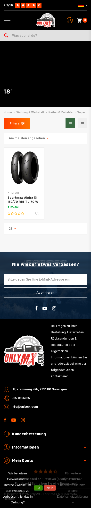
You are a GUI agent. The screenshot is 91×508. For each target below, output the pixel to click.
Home (8, 112)
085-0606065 (21, 398)
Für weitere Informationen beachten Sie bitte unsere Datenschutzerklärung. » (73, 488)
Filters (17, 123)
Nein (50, 488)
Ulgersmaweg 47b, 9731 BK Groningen (39, 389)
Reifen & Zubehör (61, 112)
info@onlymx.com (25, 406)
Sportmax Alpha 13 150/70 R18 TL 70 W (23, 199)
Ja (38, 488)
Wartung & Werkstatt (30, 112)
